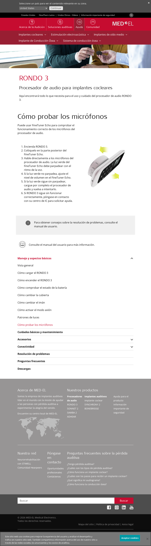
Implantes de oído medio (110, 34)
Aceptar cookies (129, 539)
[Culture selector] (33, 8)
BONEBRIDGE (92, 408)
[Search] (131, 15)
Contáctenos (54, 476)
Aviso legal (127, 524)
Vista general (25, 265)
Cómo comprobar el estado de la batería (42, 287)
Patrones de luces (28, 317)
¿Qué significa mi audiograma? (83, 480)
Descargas (24, 369)
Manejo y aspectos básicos (34, 258)
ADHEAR (71, 416)
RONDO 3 (72, 404)
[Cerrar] (147, 539)
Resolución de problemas (34, 354)
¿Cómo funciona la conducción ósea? (87, 484)
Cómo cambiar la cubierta (33, 295)
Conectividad (26, 346)
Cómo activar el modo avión (35, 310)
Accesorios (24, 339)
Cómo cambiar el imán (31, 302)
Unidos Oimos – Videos (68, 15)
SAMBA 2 (72, 412)
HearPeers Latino (47, 15)
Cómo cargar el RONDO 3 (33, 273)
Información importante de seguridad (98, 15)
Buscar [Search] (124, 500)
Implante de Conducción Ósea (38, 40)
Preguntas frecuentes (31, 361)
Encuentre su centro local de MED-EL (37, 413)
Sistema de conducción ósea (82, 40)
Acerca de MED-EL (32, 390)
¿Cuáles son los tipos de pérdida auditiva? (89, 468)
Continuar (56, 8)
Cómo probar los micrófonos (35, 325)
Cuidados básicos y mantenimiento (40, 332)
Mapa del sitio (86, 524)
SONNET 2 (72, 408)
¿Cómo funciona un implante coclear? (87, 472)
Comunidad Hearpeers (30, 467)
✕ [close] (149, 2)
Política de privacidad (107, 524)
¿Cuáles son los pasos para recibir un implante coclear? (97, 476)
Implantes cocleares (32, 34)
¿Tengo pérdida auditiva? (80, 464)
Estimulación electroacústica (70, 34)
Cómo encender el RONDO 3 (35, 280)
